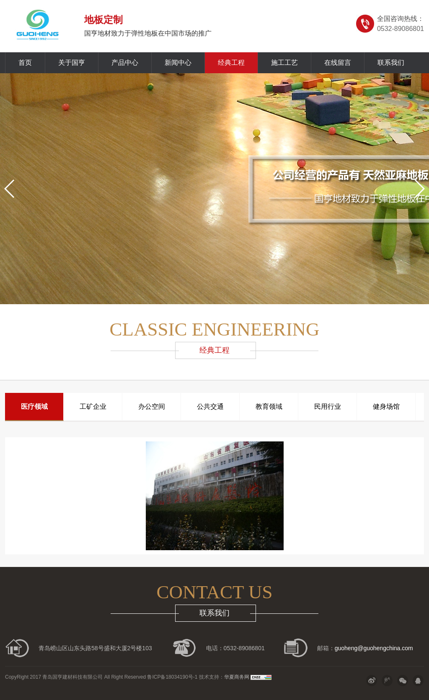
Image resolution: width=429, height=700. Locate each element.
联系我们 (390, 62)
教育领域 (269, 406)
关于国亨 (71, 62)
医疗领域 (34, 406)
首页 (25, 62)
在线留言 (337, 62)
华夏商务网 (236, 677)
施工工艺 (284, 62)
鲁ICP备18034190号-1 (171, 677)
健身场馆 (386, 406)
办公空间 (151, 406)
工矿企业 (93, 406)
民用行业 (327, 406)
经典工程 (231, 62)
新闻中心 (178, 62)
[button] (10, 188)
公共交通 (210, 406)
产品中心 (124, 62)
